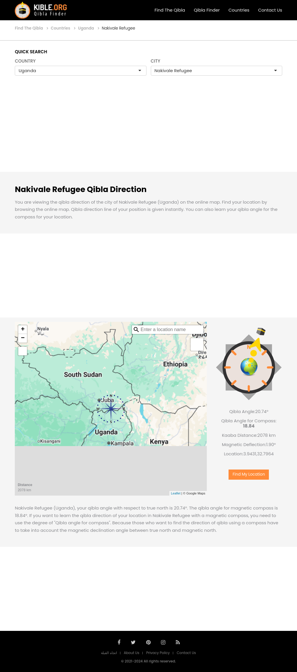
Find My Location (249, 474)
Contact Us (270, 10)
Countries (239, 10)
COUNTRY (25, 61)
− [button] (23, 338)
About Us (132, 652)
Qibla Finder (207, 10)
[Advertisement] (148, 129)
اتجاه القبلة (109, 652)
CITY (155, 61)
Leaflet (175, 493)
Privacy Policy (158, 652)
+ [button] (23, 329)
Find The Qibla (170, 10)
